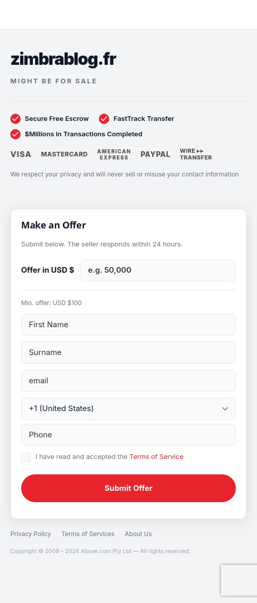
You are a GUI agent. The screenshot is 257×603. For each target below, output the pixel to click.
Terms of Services (87, 534)
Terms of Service (156, 456)
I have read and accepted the (109, 456)
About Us (138, 534)
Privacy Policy (30, 534)
